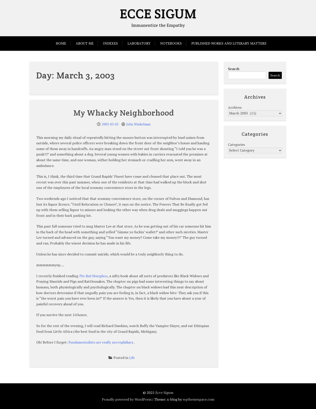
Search (233, 68)
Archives (235, 107)
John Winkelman (138, 124)
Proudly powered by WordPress (127, 399)
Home (61, 43)
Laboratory (139, 43)
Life (132, 358)
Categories (236, 144)
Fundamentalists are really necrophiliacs (100, 342)
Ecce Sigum (158, 13)
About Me (84, 43)
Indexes (110, 43)
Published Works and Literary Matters (228, 43)
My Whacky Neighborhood (124, 113)
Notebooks (171, 43)
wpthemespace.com (198, 399)
